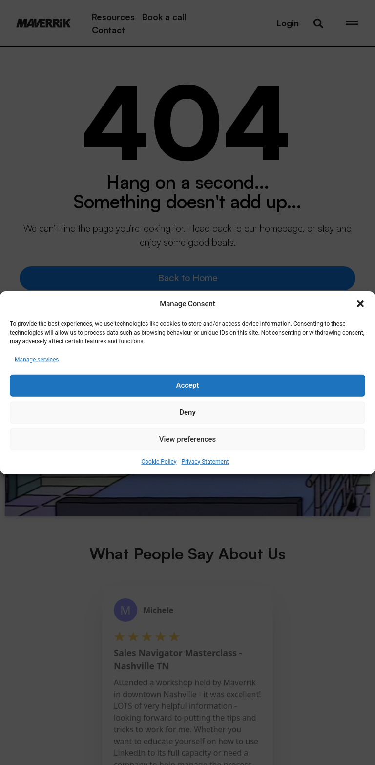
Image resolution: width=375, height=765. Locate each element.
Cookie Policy (158, 461)
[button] (360, 304)
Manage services (37, 359)
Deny (187, 412)
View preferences (187, 439)
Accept (187, 385)
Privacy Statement (205, 461)
